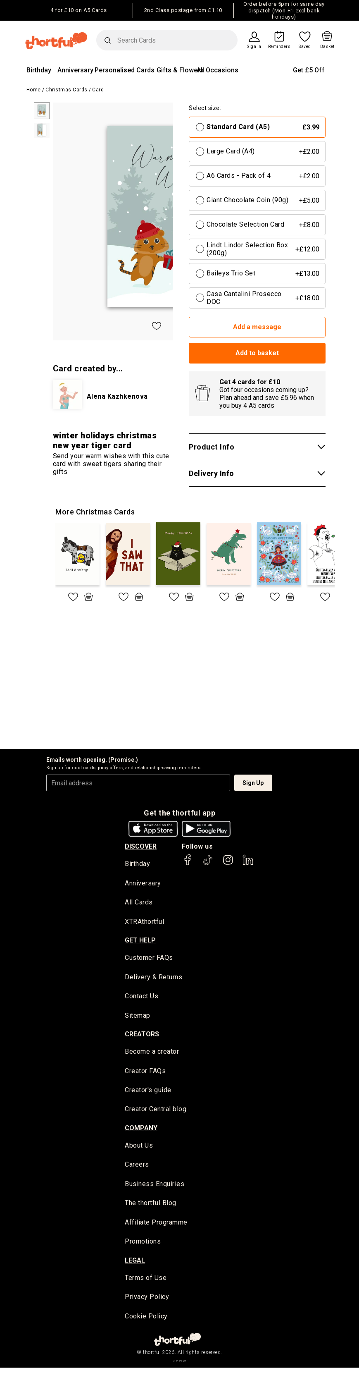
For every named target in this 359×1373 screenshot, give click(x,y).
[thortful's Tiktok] (208, 864)
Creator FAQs (145, 1073)
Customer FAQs (149, 959)
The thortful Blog (150, 1207)
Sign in (254, 47)
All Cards (139, 903)
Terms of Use (145, 1282)
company (141, 1131)
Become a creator (152, 1053)
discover (141, 846)
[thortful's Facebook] (188, 864)
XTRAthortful (144, 922)
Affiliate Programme (156, 1226)
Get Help (140, 941)
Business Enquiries (154, 1187)
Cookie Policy (146, 1321)
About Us (139, 1148)
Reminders (279, 47)
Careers (137, 1168)
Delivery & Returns (153, 978)
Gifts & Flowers (180, 70)
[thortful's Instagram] (228, 864)
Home (33, 90)
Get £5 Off (309, 70)
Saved (305, 47)
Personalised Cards (125, 70)
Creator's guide (148, 1092)
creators (142, 1036)
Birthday (38, 70)
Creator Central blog (155, 1112)
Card (98, 90)
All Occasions (217, 70)
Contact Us (141, 998)
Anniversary (75, 70)
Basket (327, 47)
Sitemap (137, 1017)
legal (135, 1265)
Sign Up (253, 783)
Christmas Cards (66, 90)
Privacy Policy (147, 1302)
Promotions (143, 1246)
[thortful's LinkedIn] (248, 864)
